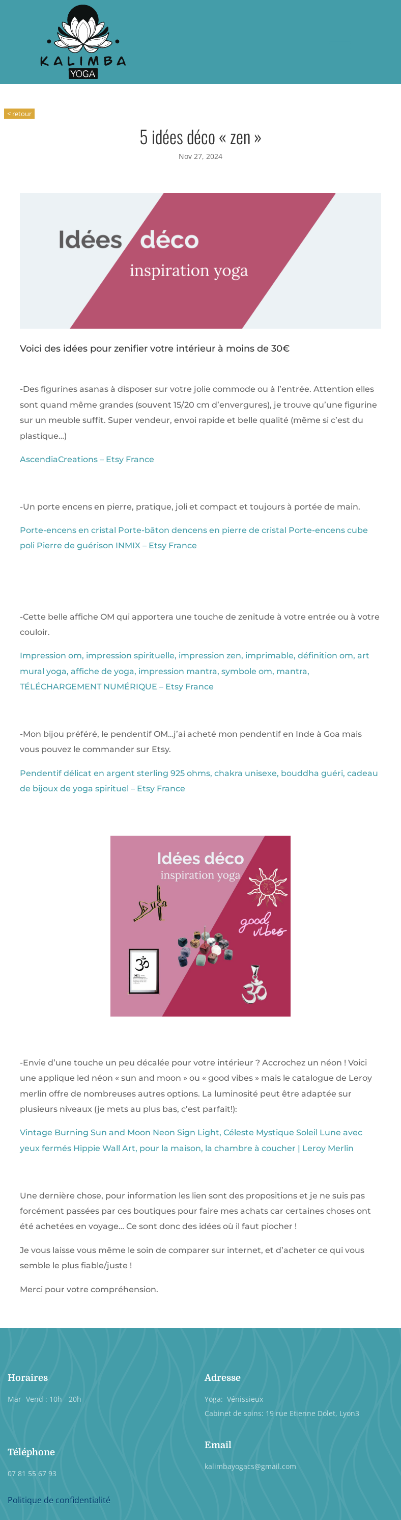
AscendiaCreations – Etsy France (87, 459)
